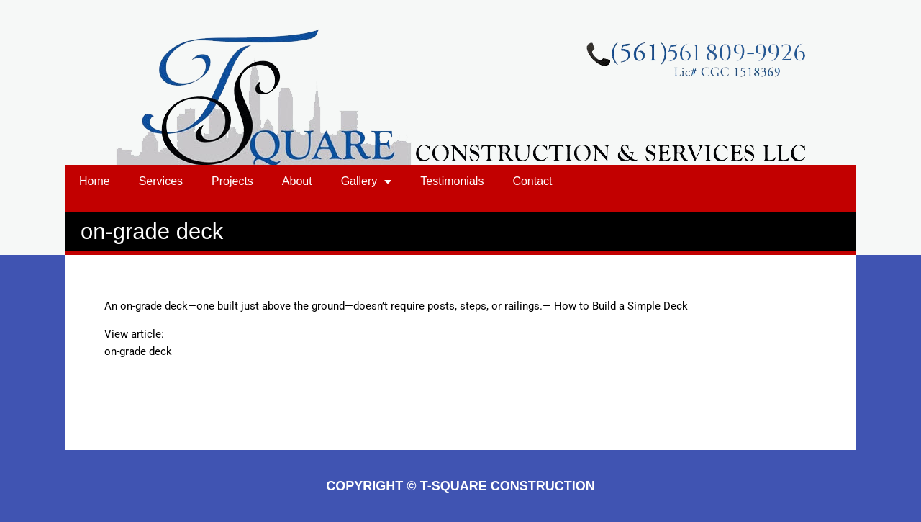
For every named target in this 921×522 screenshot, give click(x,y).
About (297, 181)
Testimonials (452, 181)
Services (161, 181)
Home (94, 181)
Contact (532, 181)
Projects (232, 181)
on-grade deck (138, 351)
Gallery (366, 181)
